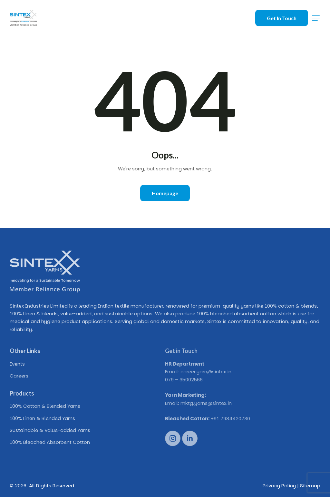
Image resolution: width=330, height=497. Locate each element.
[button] (315, 18)
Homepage (165, 193)
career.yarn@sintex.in (205, 371)
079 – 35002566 (184, 379)
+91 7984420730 (230, 418)
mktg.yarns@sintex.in (206, 403)
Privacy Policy (279, 485)
